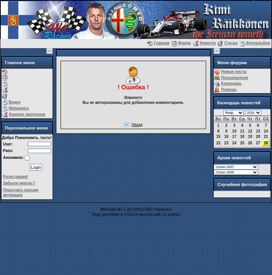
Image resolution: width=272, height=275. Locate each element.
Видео (15, 102)
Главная (162, 43)
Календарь (231, 83)
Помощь (229, 89)
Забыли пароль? (19, 183)
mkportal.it (162, 209)
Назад (136, 125)
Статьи (231, 43)
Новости (208, 43)
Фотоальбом (258, 43)
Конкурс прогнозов (27, 114)
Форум (184, 43)
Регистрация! (15, 177)
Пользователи (234, 78)
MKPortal (108, 209)
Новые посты (233, 72)
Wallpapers (19, 108)
